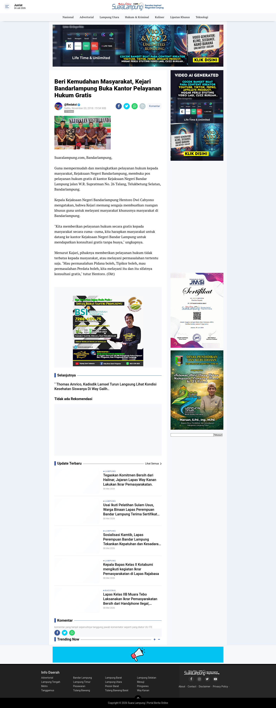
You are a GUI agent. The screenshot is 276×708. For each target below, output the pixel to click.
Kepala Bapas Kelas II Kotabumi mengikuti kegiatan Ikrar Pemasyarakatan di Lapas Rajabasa (131, 569)
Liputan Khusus (180, 17)
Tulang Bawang (81, 690)
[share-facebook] (119, 106)
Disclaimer (204, 686)
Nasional (68, 17)
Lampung (110, 471)
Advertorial (87, 17)
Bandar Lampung (82, 677)
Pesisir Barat (112, 686)
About (182, 686)
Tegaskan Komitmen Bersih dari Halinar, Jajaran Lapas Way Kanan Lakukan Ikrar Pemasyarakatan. (129, 479)
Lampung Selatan (146, 677)
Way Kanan (143, 690)
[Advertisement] (108, 431)
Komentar (154, 106)
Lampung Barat (113, 677)
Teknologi (202, 17)
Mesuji (140, 682)
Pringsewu (143, 686)
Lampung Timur (81, 682)
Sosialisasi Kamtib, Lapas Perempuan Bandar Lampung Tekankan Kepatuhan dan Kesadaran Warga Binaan (132, 539)
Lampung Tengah (50, 682)
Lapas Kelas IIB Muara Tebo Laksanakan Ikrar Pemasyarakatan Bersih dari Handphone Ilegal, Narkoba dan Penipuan (130, 599)
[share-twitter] (127, 106)
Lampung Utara (109, 17)
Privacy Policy (220, 686)
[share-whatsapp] (134, 106)
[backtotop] (138, 698)
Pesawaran (79, 686)
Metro (44, 686)
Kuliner (159, 17)
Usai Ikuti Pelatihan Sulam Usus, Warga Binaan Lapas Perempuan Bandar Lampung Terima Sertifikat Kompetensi (130, 509)
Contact (192, 686)
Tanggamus (47, 690)
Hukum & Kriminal (137, 17)
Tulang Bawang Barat (116, 690)
